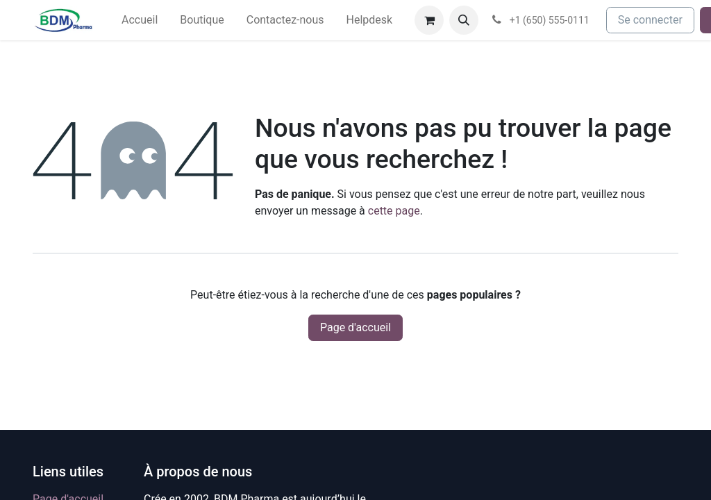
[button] (463, 20)
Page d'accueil (355, 327)
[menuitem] (139, 20)
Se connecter (650, 19)
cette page (394, 210)
